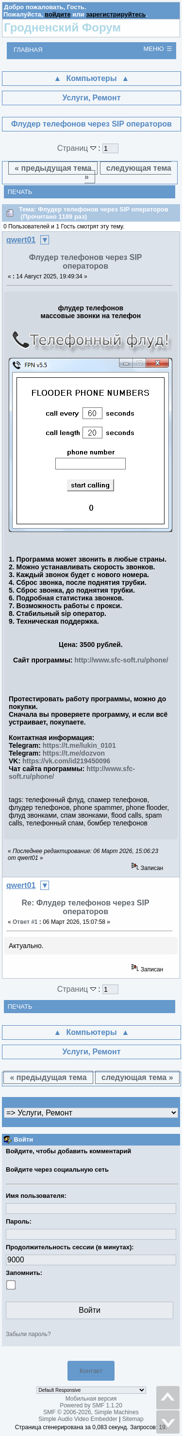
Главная (28, 49)
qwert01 (20, 240)
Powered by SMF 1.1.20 (91, 1405)
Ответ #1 (25, 922)
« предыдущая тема (53, 168)
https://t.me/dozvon (74, 753)
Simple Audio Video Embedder (77, 1419)
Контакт (91, 1370)
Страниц (78, 148)
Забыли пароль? (28, 1334)
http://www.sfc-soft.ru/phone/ (121, 660)
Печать (20, 191)
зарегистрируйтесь (116, 14)
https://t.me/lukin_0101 (79, 745)
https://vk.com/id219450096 (66, 761)
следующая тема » (127, 172)
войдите (58, 14)
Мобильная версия (91, 1398)
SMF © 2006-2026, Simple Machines (90, 1412)
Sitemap (133, 1419)
